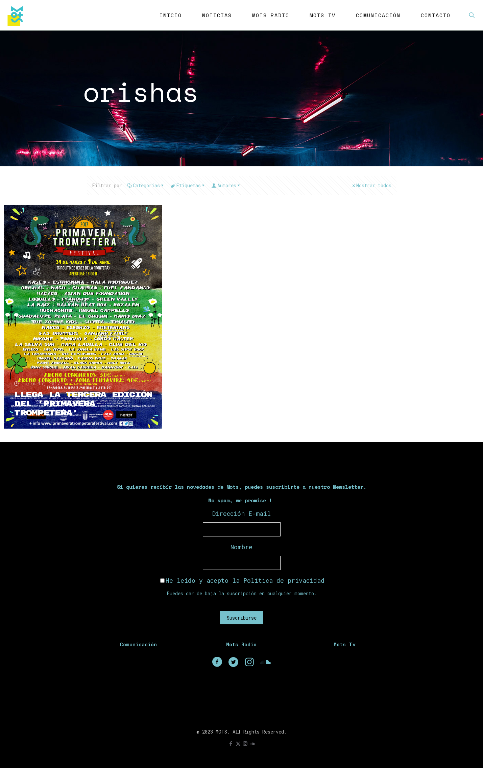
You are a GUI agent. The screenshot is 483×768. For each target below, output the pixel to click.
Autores (226, 185)
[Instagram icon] (245, 743)
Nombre (241, 547)
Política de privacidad (283, 580)
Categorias (146, 185)
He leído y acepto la (242, 580)
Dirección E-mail (241, 513)
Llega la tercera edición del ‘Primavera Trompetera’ (83, 404)
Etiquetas (188, 185)
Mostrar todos (371, 185)
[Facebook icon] (231, 743)
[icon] (252, 743)
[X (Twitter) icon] (238, 743)
